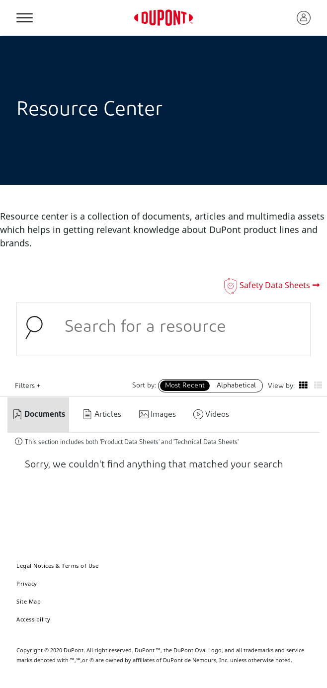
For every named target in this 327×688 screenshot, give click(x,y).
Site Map (28, 601)
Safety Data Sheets (275, 285)
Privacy (26, 583)
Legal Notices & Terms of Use (57, 565)
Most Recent (185, 385)
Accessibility (33, 619)
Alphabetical (236, 385)
